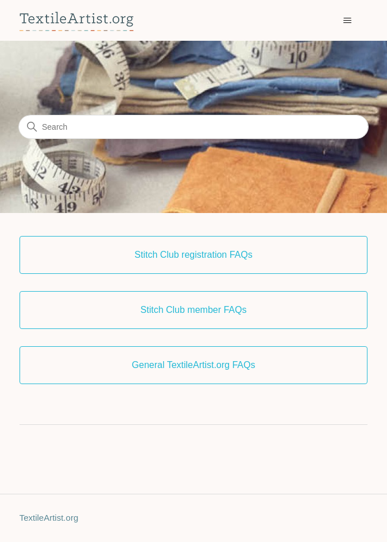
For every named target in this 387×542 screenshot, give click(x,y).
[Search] (193, 126)
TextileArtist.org (49, 517)
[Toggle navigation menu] (347, 20)
